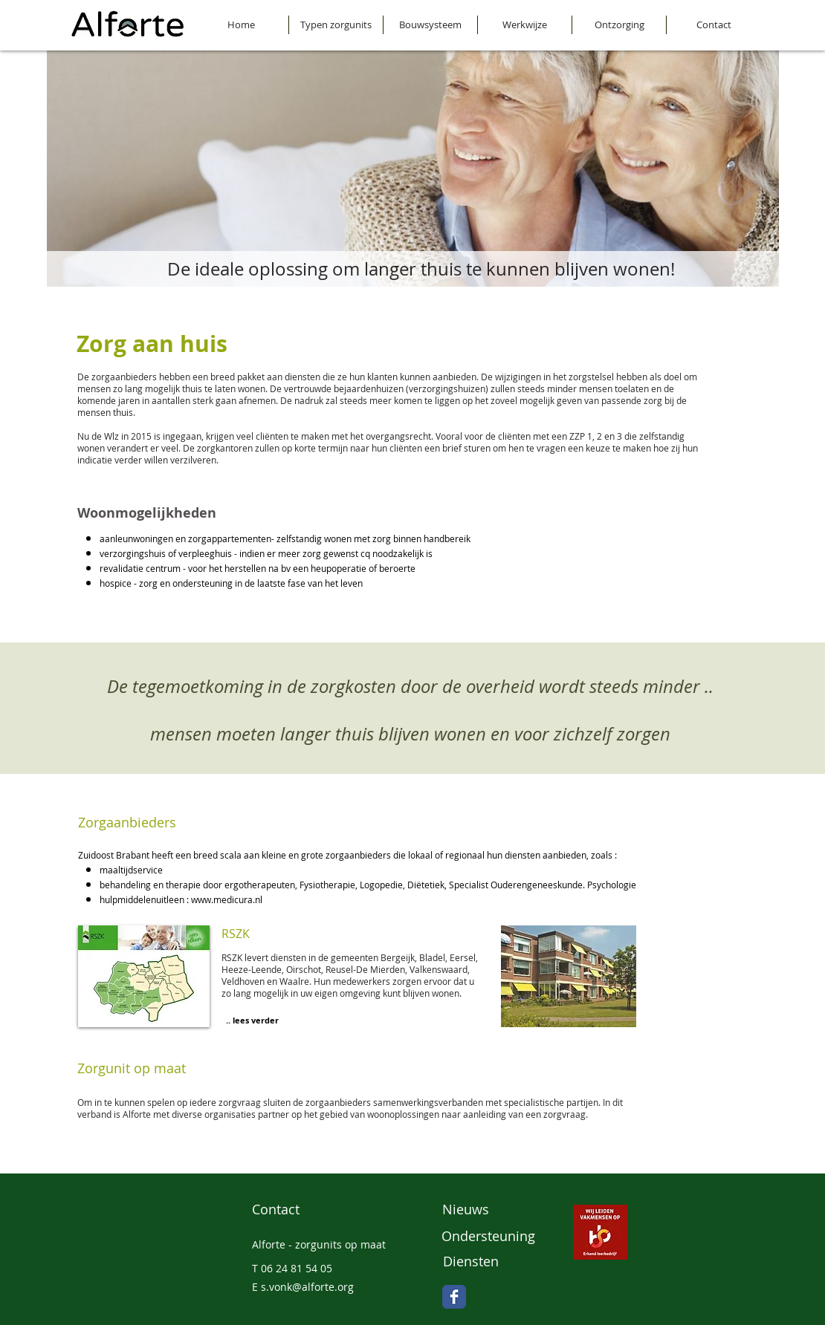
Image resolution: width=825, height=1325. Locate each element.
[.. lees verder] (251, 1020)
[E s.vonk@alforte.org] (328, 1288)
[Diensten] (490, 1262)
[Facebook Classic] (454, 1297)
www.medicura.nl (226, 899)
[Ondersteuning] (488, 1237)
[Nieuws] (488, 1210)
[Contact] (298, 1210)
